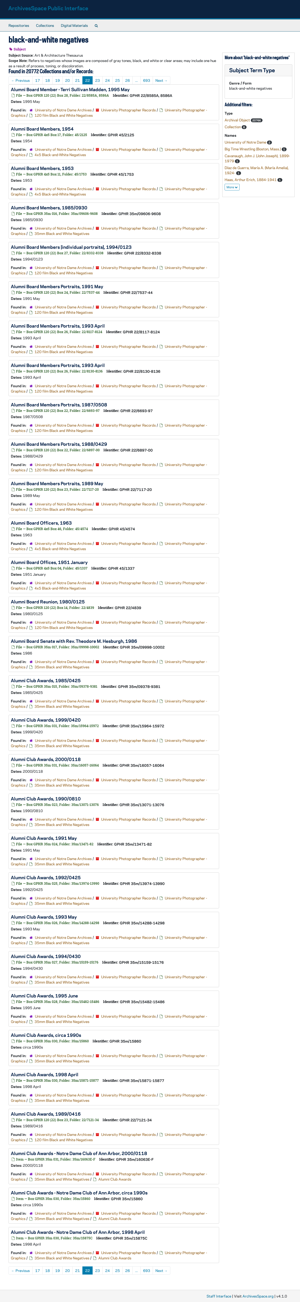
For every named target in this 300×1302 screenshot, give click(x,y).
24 (107, 80)
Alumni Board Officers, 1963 (41, 523)
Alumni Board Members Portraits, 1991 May (57, 286)
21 (77, 80)
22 (87, 80)
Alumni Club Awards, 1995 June (44, 995)
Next (161, 80)
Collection (233, 126)
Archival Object (238, 120)
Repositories (19, 25)
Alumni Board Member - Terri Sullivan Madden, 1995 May (70, 89)
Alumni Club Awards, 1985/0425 (46, 680)
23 (97, 80)
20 (67, 80)
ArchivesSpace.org (258, 1296)
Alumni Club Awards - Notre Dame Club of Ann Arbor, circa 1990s (79, 1193)
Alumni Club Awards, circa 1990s (46, 1035)
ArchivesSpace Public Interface (48, 8)
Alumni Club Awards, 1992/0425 (46, 877)
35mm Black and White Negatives (61, 233)
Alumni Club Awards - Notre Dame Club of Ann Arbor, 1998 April (78, 1232)
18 (47, 80)
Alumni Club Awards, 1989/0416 (46, 1114)
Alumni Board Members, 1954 (42, 129)
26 (127, 80)
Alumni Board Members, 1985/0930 (49, 207)
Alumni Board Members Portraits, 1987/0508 (59, 404)
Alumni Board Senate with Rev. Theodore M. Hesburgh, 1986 (74, 641)
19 (57, 80)
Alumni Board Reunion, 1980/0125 (48, 601)
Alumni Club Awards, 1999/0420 (46, 720)
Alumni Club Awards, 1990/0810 (46, 798)
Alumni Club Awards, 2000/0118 (46, 759)
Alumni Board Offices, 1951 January (49, 562)
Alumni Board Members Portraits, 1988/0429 (59, 444)
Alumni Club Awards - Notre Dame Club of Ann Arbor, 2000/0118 (79, 1153)
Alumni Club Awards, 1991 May (44, 838)
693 (146, 80)
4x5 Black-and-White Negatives (60, 154)
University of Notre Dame (246, 142)
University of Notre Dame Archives (63, 110)
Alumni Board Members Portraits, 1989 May (57, 483)
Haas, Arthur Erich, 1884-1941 (251, 179)
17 (37, 80)
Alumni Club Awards (114, 1179)
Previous (20, 80)
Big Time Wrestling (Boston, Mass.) (253, 149)
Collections (45, 25)
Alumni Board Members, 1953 (42, 168)
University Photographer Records (128, 110)
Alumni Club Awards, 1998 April (44, 1074)
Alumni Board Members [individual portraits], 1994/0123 (71, 247)
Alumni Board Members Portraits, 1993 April (58, 326)
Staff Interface (219, 1296)
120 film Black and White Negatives (63, 115)
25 (117, 80)
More (232, 187)
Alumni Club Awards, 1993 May (44, 917)
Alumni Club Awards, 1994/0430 (46, 956)
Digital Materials (74, 25)
